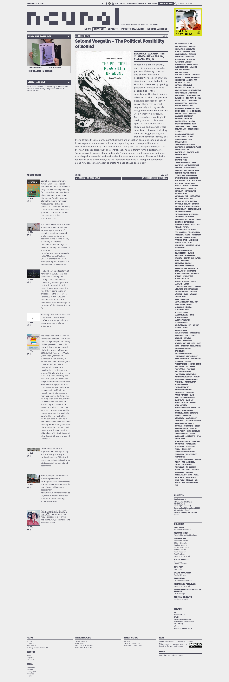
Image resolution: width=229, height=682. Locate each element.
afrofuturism (180, 59)
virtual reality (181, 475)
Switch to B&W (165, 3)
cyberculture (180, 176)
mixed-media (179, 310)
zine (176, 485)
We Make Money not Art (183, 628)
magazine (178, 294)
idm (192, 258)
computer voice (181, 160)
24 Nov (30, 198)
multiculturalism (181, 315)
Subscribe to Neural (39, 36)
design (177, 188)
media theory (180, 305)
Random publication (133, 645)
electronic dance (194, 209)
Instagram (31, 672)
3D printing (182, 44)
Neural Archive (157, 29)
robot (193, 408)
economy (195, 204)
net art (196, 325)
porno (198, 364)
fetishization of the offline (185, 230)
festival (186, 227)
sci (199, 408)
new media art (180, 343)
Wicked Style (179, 503)
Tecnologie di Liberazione (184, 508)
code (190, 139)
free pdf (187, 238)
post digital (179, 367)
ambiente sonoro (181, 67)
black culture (187, 106)
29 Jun (30, 322)
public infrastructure (183, 390)
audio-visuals (180, 96)
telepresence (180, 457)
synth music (179, 447)
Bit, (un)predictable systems (153, 178)
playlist (188, 361)
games (190, 243)
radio (192, 395)
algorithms (179, 62)
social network (181, 423)
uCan (176, 626)
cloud (190, 137)
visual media (179, 478)
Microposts (34, 175)
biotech (178, 106)
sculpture (194, 413)
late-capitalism (181, 286)
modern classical (181, 312)
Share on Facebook (31, 201)
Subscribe (132, 3)
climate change (181, 137)
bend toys (190, 98)
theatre (198, 459)
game (185, 240)
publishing (190, 392)
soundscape (179, 436)
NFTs (193, 343)
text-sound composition (184, 459)
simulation (187, 416)
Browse (127, 641)
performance (180, 356)
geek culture (179, 245)
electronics (179, 217)
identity (187, 258)
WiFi (183, 483)
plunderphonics (181, 364)
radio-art (189, 400)
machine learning (181, 292)
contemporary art (191, 165)
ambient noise (180, 65)
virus (190, 475)
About (122, 3)
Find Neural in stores (84, 647)
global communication (183, 250)
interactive (191, 271)
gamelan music (180, 243)
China (188, 127)
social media (179, 421)
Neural (78, 175)
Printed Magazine (132, 29)
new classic (179, 336)
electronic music (181, 214)
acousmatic (190, 49)
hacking (191, 253)
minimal (188, 307)
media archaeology (182, 299)
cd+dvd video (179, 127)
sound (87, 36)
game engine (193, 240)
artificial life (180, 88)
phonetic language (182, 359)
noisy (177, 346)
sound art (193, 428)
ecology (187, 204)
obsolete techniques (183, 349)
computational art (193, 147)
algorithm (191, 59)
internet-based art (182, 279)
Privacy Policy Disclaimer (37, 647)
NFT (188, 343)
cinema (194, 127)
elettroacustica (181, 219)
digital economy (181, 194)
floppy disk (179, 235)
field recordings (194, 232)
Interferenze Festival (182, 619)
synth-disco (190, 447)
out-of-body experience (183, 354)
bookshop (192, 114)
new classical (190, 336)
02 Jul (30, 232)
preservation (191, 374)
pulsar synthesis (181, 395)
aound (187, 77)
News (87, 29)
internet (178, 276)
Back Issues (55, 67)
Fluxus (187, 235)
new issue (178, 338)
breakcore (179, 116)
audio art (190, 88)
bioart (184, 101)
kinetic (193, 281)
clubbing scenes (181, 139)
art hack (178, 83)
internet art (188, 276)
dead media (179, 183)
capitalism (188, 119)
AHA (176, 613)
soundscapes (190, 436)
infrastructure (181, 268)
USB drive (192, 467)
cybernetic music (181, 178)
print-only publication (183, 377)
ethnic (198, 219)
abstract (192, 46)
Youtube (30, 674)
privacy (196, 377)
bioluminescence (181, 103)
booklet (178, 114)
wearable (189, 480)
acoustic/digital (181, 54)
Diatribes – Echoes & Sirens (89, 178)
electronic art (180, 209)
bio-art (178, 101)
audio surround (181, 93)
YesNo (44, 314)
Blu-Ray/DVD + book (192, 108)
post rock (191, 369)
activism (192, 54)
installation (193, 268)
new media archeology (183, 341)
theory (177, 462)
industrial (185, 261)
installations (180, 271)
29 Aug (30, 485)
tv (187, 467)
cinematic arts (180, 129)
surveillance (190, 444)
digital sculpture (181, 196)
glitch (197, 245)
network (178, 328)
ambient (188, 62)
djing (181, 199)
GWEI (176, 617)
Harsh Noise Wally (49, 448)
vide (183, 470)
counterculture (181, 170)
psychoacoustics (181, 385)
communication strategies (185, 144)
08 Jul (30, 527)
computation (180, 147)
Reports (112, 29)
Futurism (178, 240)
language (178, 284)
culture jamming (189, 173)
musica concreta (181, 317)
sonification (188, 426)
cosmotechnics (190, 168)
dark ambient (180, 181)
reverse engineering (182, 408)
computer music (181, 155)
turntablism (179, 467)
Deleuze (185, 186)
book (82, 36)
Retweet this (28, 201)
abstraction (180, 49)
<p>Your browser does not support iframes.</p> (49, 131)
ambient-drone (192, 65)
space (199, 436)
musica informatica (182, 320)
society (191, 423)
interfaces (195, 274)
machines (193, 292)
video (188, 470)
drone (186, 199)
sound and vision (181, 428)
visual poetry (191, 478)
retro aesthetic (181, 405)
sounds (193, 434)
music (192, 315)
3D (176, 44)
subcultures (179, 444)
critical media (193, 170)
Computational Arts (182, 150)
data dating (196, 181)
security (178, 416)
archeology (195, 77)
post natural (180, 369)
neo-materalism (181, 325)
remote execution (181, 403)
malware (193, 294)
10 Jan (30, 453)
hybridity (178, 258)
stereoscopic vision (182, 441)
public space (179, 392)
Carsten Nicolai (181, 121)
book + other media (194, 111)
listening (197, 286)
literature (179, 289)
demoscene (194, 186)
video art (195, 470)
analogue (193, 67)
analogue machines (182, 70)
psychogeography (182, 387)
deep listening (190, 183)
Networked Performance (184, 622)
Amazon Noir (179, 615)
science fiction (187, 410)
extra (193, 225)
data (188, 181)
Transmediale (187, 465)
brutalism (178, 119)
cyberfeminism (191, 176)
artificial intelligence (183, 85)
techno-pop (186, 449)
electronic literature (183, 212)
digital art (179, 191)
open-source (179, 351)
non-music (185, 346)
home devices (190, 255)
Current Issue (34, 67)
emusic (191, 219)
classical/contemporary (184, 134)
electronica (193, 214)
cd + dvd (192, 121)
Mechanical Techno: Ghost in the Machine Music (53, 257)
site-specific (179, 418)
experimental (189, 222)
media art (194, 302)
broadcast (188, 116)
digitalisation (195, 196)
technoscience (191, 454)
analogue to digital (182, 75)
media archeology (182, 302)
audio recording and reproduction (188, 90)
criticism (178, 173)
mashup (178, 297)
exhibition (179, 222)
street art (196, 441)
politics (192, 364)
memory (189, 305)
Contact (142, 3)
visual (196, 475)
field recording (180, 232)
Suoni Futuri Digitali (183, 501)
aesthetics (189, 57)
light (190, 286)
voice (182, 480)
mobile (187, 310)
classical (178, 132)
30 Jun (30, 280)
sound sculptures (181, 434)
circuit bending (193, 129)
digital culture (190, 191)
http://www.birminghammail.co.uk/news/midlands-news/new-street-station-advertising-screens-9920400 (56, 497)
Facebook (31, 668)
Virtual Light (179, 510)
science (177, 410)
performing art (192, 356)
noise (199, 343)
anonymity (179, 77)
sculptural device (181, 413)
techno (177, 449)
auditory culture (193, 96)
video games (179, 472)
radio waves (179, 400)
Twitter (30, 670)
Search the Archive (132, 643)
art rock (186, 83)
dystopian (179, 204)
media (184, 297)
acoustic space (189, 52)
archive (189, 80)
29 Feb (30, 351)
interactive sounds (182, 274)
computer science (181, 157)
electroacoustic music (191, 207)
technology (179, 454)
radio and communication (185, 397)
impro (177, 261)
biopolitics (193, 103)
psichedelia (179, 382)
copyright (179, 168)
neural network (181, 330)
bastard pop (179, 98)
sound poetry (180, 431)
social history (191, 418)
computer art (180, 152)
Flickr (29, 676)
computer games (193, 152)
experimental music (182, 225)
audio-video (192, 93)
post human (190, 367)
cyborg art (193, 178)
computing (179, 165)
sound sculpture (193, 431)
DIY (176, 199)
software (178, 426)
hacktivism (179, 255)
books (185, 114)
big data (198, 98)
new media (187, 338)
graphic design (180, 253)
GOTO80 (44, 299)
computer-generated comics (185, 163)
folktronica (196, 235)
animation (195, 75)
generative (190, 245)
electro (178, 207)
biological (193, 101)
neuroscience (195, 333)
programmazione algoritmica (186, 380)
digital (183, 188)
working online (192, 483)
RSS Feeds (152, 3)
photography (196, 359)
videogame (189, 472)
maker (186, 294)
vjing (177, 480)
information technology (184, 266)
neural (185, 328)
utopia (177, 470)
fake (198, 225)
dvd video (193, 201)
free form (178, 238)
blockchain (179, 108)
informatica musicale (183, 263)
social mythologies (193, 421)
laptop (186, 284)
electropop (189, 217)
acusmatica (179, 57)
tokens (177, 465)
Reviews (99, 29)
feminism (178, 227)
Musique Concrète (181, 323)
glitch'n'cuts (180, 248)
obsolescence (195, 346)
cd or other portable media (185, 124)
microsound (179, 307)
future (193, 238)
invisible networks (182, 281)
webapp (177, 483)
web (196, 480)
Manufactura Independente (171, 655)
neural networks (181, 333)
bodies (177, 111)
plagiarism (179, 361)
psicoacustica (190, 382)
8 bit (190, 44)
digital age (192, 188)
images (198, 258)
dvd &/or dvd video (182, 201)
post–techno (180, 374)
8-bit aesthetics (181, 46)
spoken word (180, 439)
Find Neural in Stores (40, 71)
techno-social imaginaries (185, 452)
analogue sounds (181, 72)
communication (181, 142)
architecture (180, 80)
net (190, 325)
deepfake (178, 186)
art (76, 36)
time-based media (188, 462)
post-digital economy (183, 372)
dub (191, 199)
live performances (191, 289)
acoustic (178, 52)
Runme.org (178, 624)
